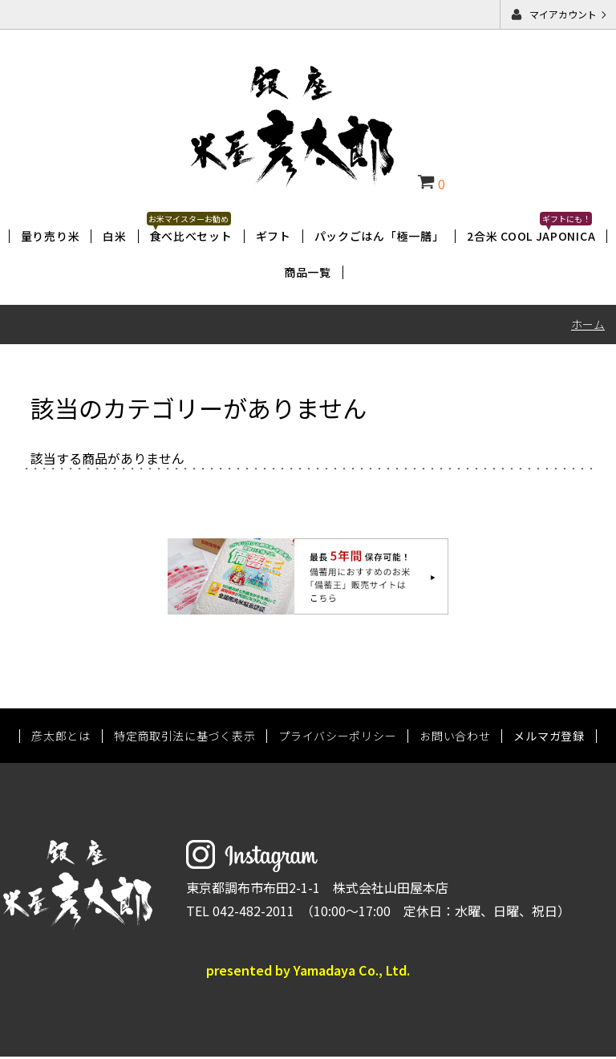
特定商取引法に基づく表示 (184, 737)
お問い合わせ (454, 737)
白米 (114, 236)
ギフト (273, 236)
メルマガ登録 (548, 737)
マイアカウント (563, 14)
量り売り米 (50, 236)
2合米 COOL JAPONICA (531, 236)
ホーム (588, 324)
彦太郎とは (61, 737)
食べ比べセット (191, 236)
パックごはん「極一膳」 (379, 236)
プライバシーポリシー (337, 737)
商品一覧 (307, 272)
